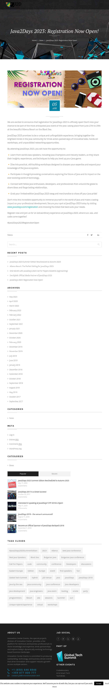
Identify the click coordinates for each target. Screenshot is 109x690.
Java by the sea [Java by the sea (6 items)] (15, 584)
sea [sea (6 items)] (38, 598)
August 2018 (14, 387)
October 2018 (15, 378)
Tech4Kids (60, 676)
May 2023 (13, 297)
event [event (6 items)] (52, 571)
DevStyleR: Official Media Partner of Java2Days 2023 (31, 275)
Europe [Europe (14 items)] (42, 571)
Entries (14, 439)
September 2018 (16, 383)
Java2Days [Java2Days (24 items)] (69, 577)
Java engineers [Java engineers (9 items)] (36, 591)
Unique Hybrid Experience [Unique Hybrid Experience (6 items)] (20, 604)
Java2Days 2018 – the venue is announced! (35, 514)
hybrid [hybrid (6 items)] (35, 577)
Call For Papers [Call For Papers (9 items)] (15, 564)
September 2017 (16, 401)
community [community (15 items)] (42, 564)
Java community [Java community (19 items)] (34, 584)
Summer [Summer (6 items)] (61, 598)
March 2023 (14, 306)
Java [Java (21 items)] (58, 577)
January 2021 (14, 328)
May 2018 (13, 392)
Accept (98, 683)
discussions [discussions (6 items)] (86, 564)
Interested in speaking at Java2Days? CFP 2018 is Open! (40, 503)
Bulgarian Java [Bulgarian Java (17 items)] (50, 557)
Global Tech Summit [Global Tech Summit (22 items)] (18, 577)
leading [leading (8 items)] (64, 591)
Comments (15, 444)
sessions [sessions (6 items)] (48, 598)
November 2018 (16, 374)
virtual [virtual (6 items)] (40, 604)
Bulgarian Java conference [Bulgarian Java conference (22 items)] (72, 557)
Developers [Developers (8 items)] (71, 564)
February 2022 (15, 315)
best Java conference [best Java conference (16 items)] (72, 550)
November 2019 (16, 351)
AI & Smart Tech (63, 673)
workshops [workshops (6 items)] (52, 604)
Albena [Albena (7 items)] (55, 550)
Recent (54, 474)
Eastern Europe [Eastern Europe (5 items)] (16, 571)
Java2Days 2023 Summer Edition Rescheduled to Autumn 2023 (35, 262)
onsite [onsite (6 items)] (75, 591)
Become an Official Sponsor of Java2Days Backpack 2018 (41, 525)
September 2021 (16, 324)
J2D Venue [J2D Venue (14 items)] (47, 577)
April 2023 (13, 301)
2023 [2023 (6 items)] (44, 550)
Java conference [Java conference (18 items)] (53, 584)
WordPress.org (15, 448)
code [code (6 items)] (29, 564)
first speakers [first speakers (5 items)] (66, 571)
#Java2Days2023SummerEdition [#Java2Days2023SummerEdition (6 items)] (23, 550)
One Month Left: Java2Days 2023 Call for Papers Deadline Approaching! (39, 271)
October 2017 (15, 397)
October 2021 (15, 319)
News (10, 235)
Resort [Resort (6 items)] (29, 598)
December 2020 (15, 333)
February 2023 (15, 310)
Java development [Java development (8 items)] (17, 591)
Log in (11, 435)
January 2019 (14, 365)
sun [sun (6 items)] (71, 598)
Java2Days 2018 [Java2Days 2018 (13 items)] (85, 577)
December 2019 (15, 347)
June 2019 (13, 360)
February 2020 (15, 342)
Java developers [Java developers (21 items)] (72, 584)
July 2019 (13, 356)
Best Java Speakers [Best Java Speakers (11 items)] (17, 557)
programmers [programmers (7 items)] (15, 598)
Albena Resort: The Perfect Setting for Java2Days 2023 (32, 266)
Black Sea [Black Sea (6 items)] (35, 557)
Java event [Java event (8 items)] (52, 591)
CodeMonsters (62, 670)
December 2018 (15, 369)
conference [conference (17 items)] (56, 564)
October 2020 (15, 337)
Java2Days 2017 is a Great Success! (32, 492)
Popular (23, 474)
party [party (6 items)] (85, 591)
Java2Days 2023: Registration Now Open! (26, 280)
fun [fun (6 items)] (78, 571)
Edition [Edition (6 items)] (31, 571)
